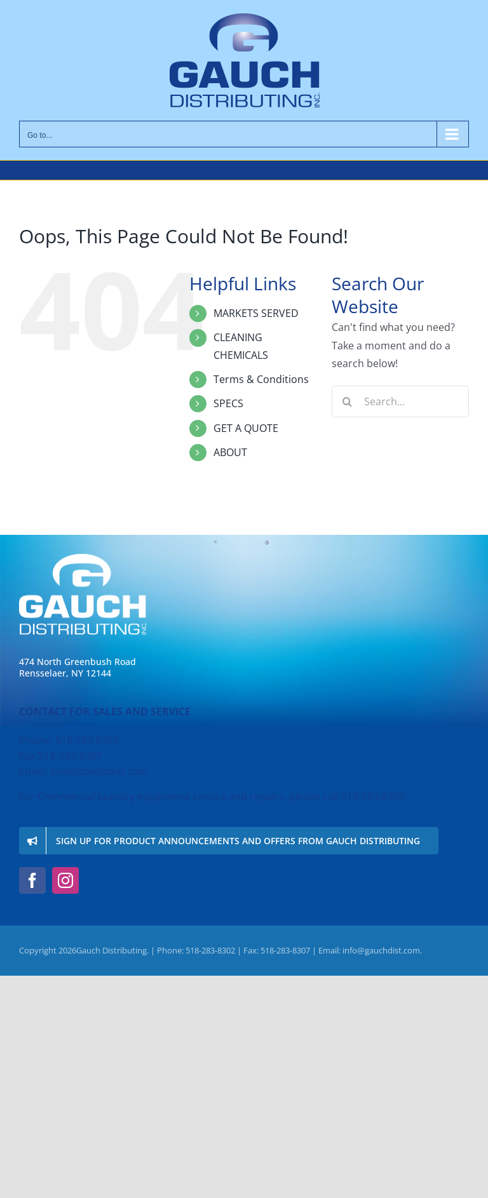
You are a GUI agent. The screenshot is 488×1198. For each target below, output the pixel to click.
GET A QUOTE (246, 428)
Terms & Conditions (261, 379)
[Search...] (400, 401)
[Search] (347, 401)
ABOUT (230, 452)
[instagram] (65, 880)
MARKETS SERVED (256, 313)
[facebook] (32, 880)
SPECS (228, 403)
